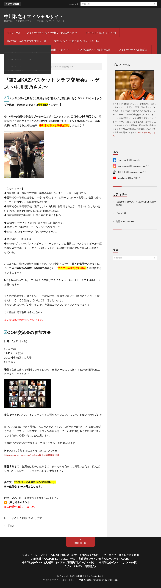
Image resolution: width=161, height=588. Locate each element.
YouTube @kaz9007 (126, 178)
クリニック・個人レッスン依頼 (101, 32)
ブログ (119, 213)
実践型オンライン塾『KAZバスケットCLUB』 (77, 41)
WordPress (111, 580)
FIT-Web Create (83, 580)
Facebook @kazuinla (126, 160)
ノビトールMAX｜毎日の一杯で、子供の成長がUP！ (53, 32)
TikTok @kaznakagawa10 (129, 172)
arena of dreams (79, 4)
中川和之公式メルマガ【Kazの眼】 (95, 49)
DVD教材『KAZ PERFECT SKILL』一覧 (26, 41)
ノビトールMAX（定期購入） (133, 49)
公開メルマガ (122, 221)
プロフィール (13, 32)
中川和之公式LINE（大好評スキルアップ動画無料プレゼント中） (39, 49)
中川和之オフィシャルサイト (34, 16)
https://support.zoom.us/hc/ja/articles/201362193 (31, 454)
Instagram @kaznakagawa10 (131, 166)
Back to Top (80, 542)
